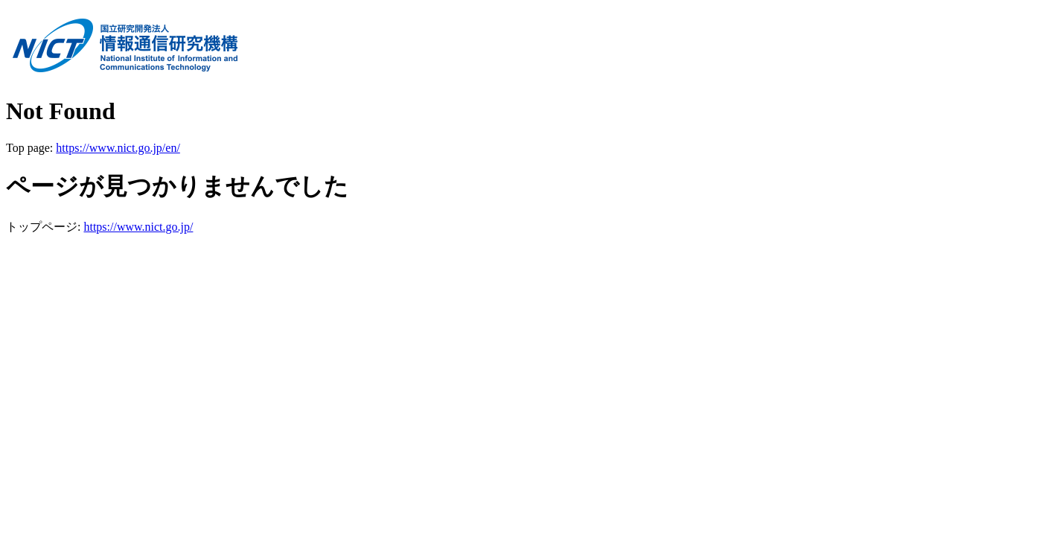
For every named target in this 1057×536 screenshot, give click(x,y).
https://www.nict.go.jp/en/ (118, 147)
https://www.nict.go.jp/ (138, 226)
